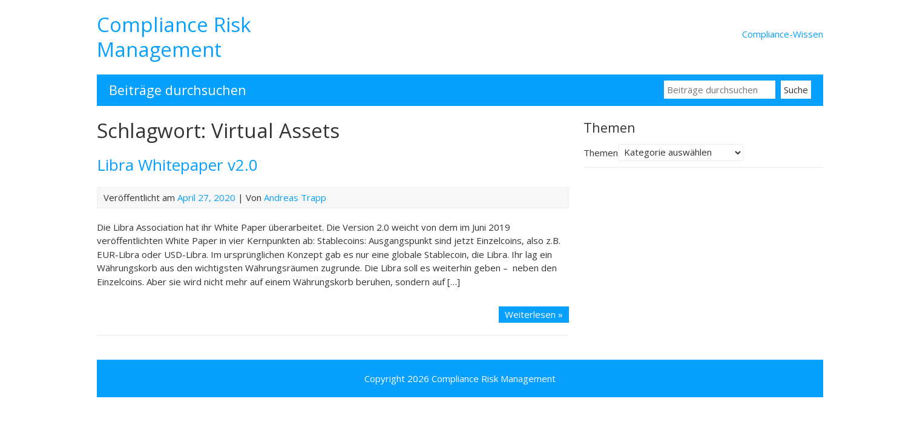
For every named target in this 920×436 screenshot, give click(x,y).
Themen (600, 152)
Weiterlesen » (534, 314)
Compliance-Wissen (782, 34)
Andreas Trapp (295, 197)
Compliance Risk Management (174, 37)
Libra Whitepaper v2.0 (177, 165)
